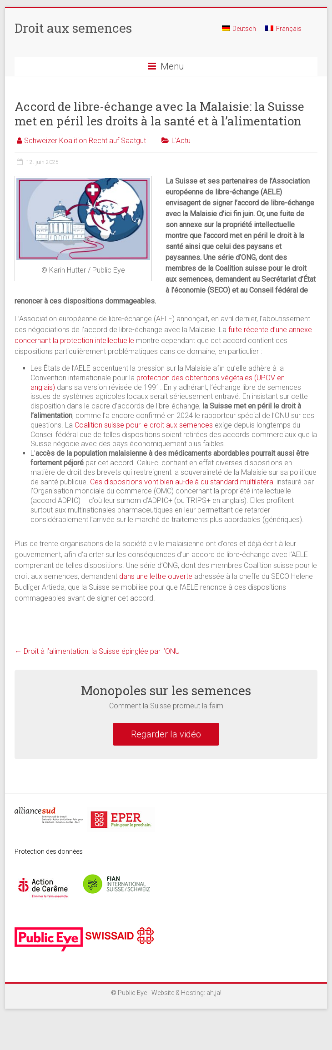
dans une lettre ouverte (155, 576)
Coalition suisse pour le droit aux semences (144, 425)
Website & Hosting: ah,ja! (186, 992)
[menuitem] (239, 32)
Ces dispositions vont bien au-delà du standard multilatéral (182, 482)
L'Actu (181, 140)
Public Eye (132, 992)
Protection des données (49, 851)
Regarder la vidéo (166, 734)
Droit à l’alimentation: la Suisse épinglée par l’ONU (97, 651)
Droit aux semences (73, 28)
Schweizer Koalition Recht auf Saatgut (85, 140)
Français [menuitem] (289, 28)
